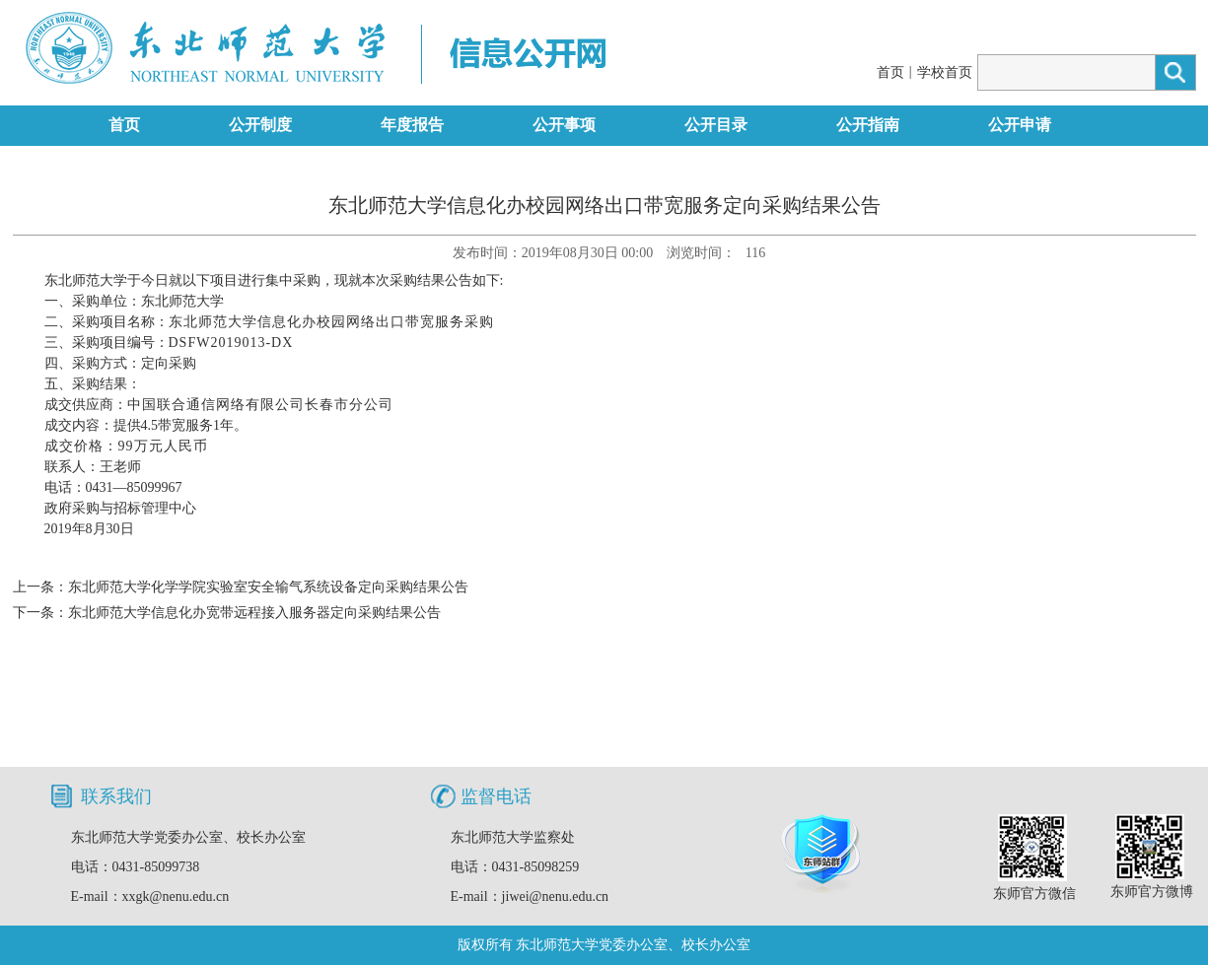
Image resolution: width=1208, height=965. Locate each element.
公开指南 (867, 124)
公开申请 (1019, 124)
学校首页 (944, 72)
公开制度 (260, 124)
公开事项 (564, 124)
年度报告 (412, 124)
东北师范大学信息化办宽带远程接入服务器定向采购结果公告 (254, 612)
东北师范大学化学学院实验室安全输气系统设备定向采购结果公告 (268, 587)
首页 (890, 72)
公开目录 (715, 124)
